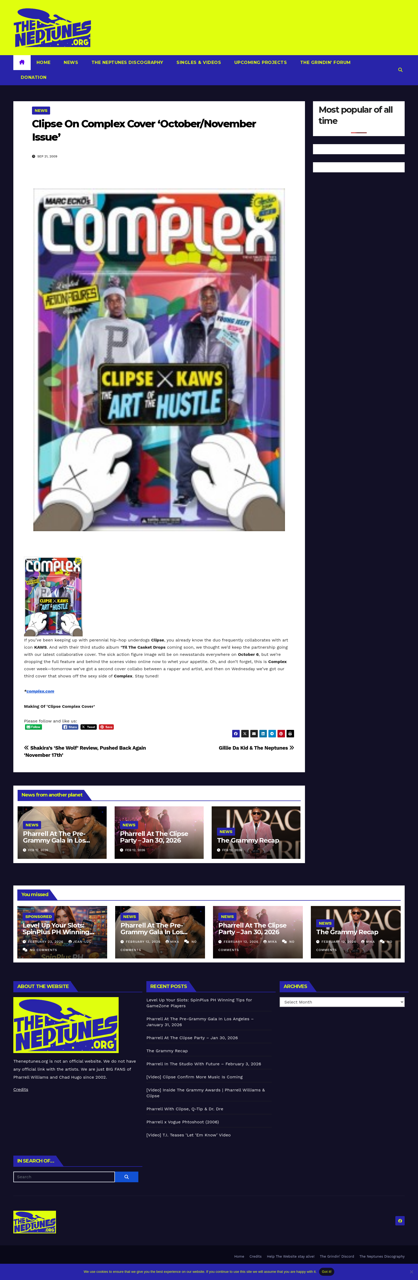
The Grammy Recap (248, 840)
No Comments (43, 950)
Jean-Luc (80, 942)
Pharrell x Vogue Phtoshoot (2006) (182, 1121)
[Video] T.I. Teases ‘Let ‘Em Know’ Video (188, 1134)
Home (44, 62)
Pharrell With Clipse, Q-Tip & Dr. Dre (184, 1108)
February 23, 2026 (46, 942)
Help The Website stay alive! (291, 1256)
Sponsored (38, 916)
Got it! (326, 1272)
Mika (173, 942)
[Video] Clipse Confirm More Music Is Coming (194, 1076)
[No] (411, 1271)
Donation (33, 77)
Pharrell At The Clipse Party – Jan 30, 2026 (154, 837)
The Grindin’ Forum (325, 62)
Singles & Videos (198, 62)
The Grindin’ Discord (337, 1256)
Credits (20, 1089)
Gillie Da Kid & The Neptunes (256, 748)
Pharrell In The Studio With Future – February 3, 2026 (203, 1063)
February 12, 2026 (144, 942)
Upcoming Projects (260, 62)
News (70, 62)
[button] (400, 69)
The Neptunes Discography (126, 62)
